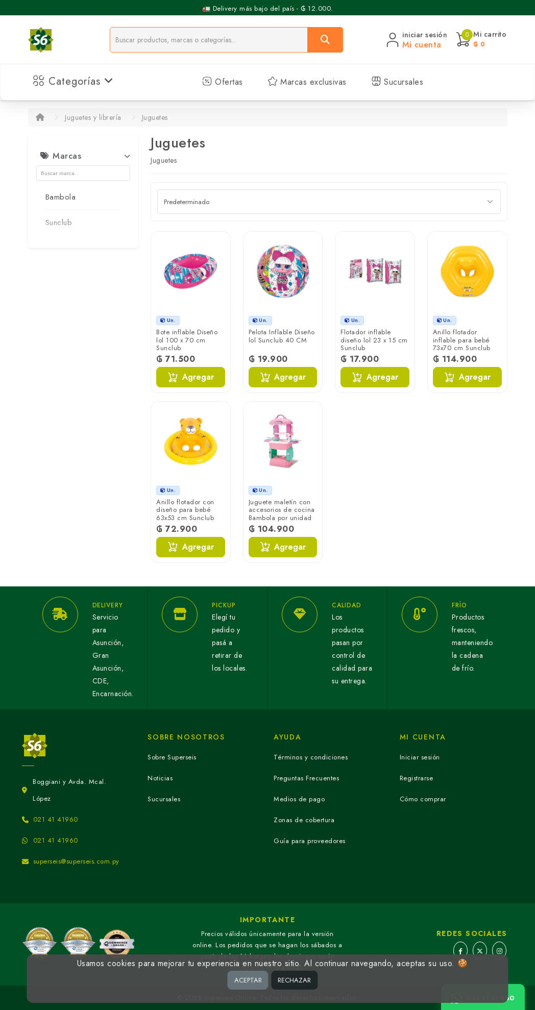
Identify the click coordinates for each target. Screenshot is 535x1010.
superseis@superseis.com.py (76, 861)
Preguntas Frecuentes (306, 778)
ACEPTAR (248, 980)
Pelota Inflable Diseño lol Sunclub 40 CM (282, 336)
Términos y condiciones (311, 757)
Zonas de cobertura (304, 820)
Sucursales (397, 82)
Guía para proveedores (310, 841)
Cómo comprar (423, 799)
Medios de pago (299, 799)
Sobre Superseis (172, 757)
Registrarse (416, 778)
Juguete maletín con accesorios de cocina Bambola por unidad (282, 510)
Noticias (160, 778)
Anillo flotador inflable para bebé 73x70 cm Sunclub (462, 340)
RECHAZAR (294, 980)
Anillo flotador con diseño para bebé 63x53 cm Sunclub (185, 510)
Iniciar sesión (420, 757)
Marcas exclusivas (307, 82)
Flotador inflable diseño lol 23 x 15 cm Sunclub (374, 340)
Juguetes (155, 117)
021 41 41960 (55, 819)
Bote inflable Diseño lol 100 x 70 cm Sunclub (186, 340)
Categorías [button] (73, 81)
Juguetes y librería (93, 117)
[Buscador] (209, 40)
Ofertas (222, 82)
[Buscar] (325, 40)
